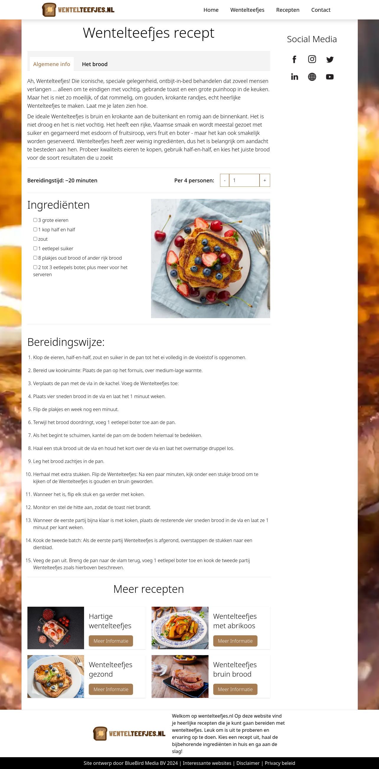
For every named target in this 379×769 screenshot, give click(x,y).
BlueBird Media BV (145, 763)
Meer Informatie (110, 641)
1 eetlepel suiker (55, 248)
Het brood (95, 64)
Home (211, 9)
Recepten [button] (288, 9)
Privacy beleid (280, 763)
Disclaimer (248, 763)
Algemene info (51, 64)
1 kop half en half (56, 229)
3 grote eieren (53, 220)
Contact (321, 9)
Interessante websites (207, 763)
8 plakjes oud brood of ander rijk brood (80, 258)
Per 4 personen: (194, 180)
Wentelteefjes (247, 9)
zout (43, 239)
